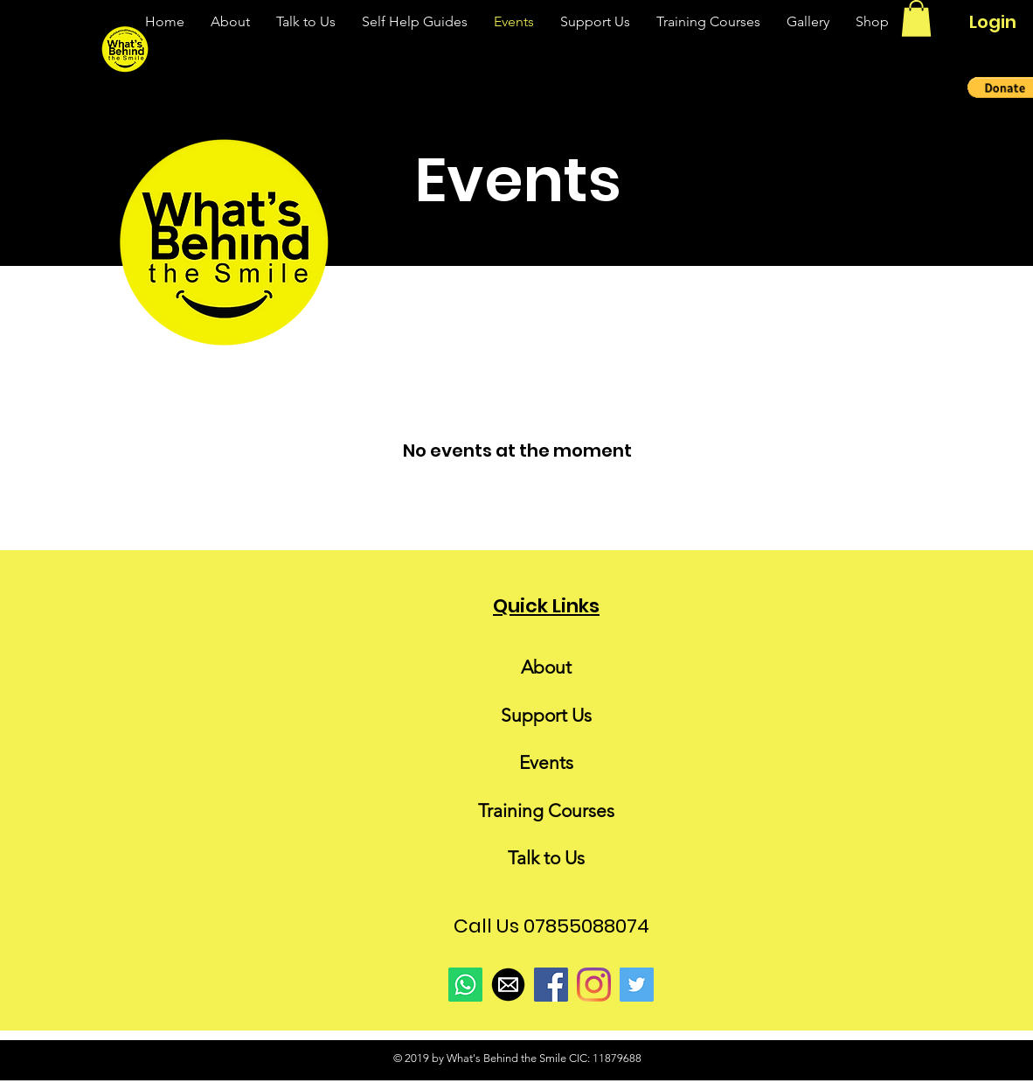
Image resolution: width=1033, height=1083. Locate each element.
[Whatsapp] (465, 985)
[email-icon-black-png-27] (508, 985)
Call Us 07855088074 (551, 926)
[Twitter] (637, 985)
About (546, 667)
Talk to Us (546, 858)
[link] (916, 18)
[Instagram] (594, 985)
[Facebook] (551, 985)
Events (546, 762)
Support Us (546, 715)
